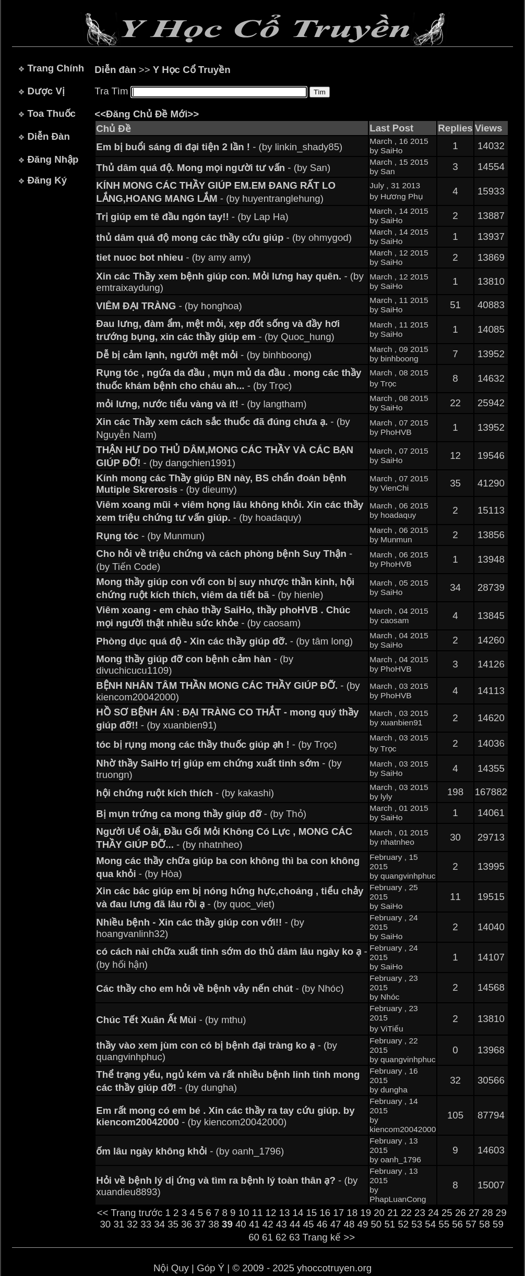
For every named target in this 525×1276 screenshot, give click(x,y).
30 (105, 1224)
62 (281, 1237)
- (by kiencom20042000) (225, 1116)
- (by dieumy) (221, 483)
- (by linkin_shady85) (219, 146)
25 (447, 1212)
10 (243, 1212)
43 (281, 1224)
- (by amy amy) (173, 257)
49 (362, 1224)
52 (403, 1224)
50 (376, 1224)
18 (352, 1212)
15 (311, 1212)
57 (471, 1224)
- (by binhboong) (204, 354)
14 (298, 1212)
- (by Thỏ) (201, 813)
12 (271, 1212)
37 (200, 1224)
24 (433, 1212)
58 (484, 1224)
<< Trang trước (130, 1212)
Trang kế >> (329, 1237)
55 (443, 1224)
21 (392, 1212)
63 (294, 1237)
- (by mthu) (171, 1019)
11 (257, 1212)
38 (213, 1224)
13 (284, 1212)
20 (379, 1212)
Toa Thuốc (51, 113)
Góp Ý (210, 1267)
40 (240, 1224)
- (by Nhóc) (220, 988)
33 (145, 1224)
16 (324, 1212)
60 (253, 1237)
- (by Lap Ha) (192, 216)
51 (389, 1224)
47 (335, 1224)
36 (186, 1224)
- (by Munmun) (150, 535)
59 (498, 1224)
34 (159, 1224)
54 (430, 1224)
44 (295, 1224)
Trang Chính (55, 68)
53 (416, 1224)
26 (460, 1212)
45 (308, 1224)
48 (349, 1224)
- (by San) (213, 167)
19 (365, 1212)
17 (338, 1212)
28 (487, 1212)
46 (322, 1224)
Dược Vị (45, 91)
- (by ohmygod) (224, 237)
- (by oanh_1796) (190, 1151)
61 (267, 1237)
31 (118, 1224)
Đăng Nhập (52, 159)
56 (457, 1224)
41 (254, 1224)
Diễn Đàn (48, 136)
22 (406, 1212)
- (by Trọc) (216, 744)
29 (501, 1212)
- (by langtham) (201, 403)
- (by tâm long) (224, 641)
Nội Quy (171, 1267)
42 (267, 1224)
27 (474, 1212)
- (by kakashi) (185, 792)
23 (419, 1212)
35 (173, 1224)
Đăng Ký (47, 180)
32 (132, 1224)
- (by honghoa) (169, 305)
